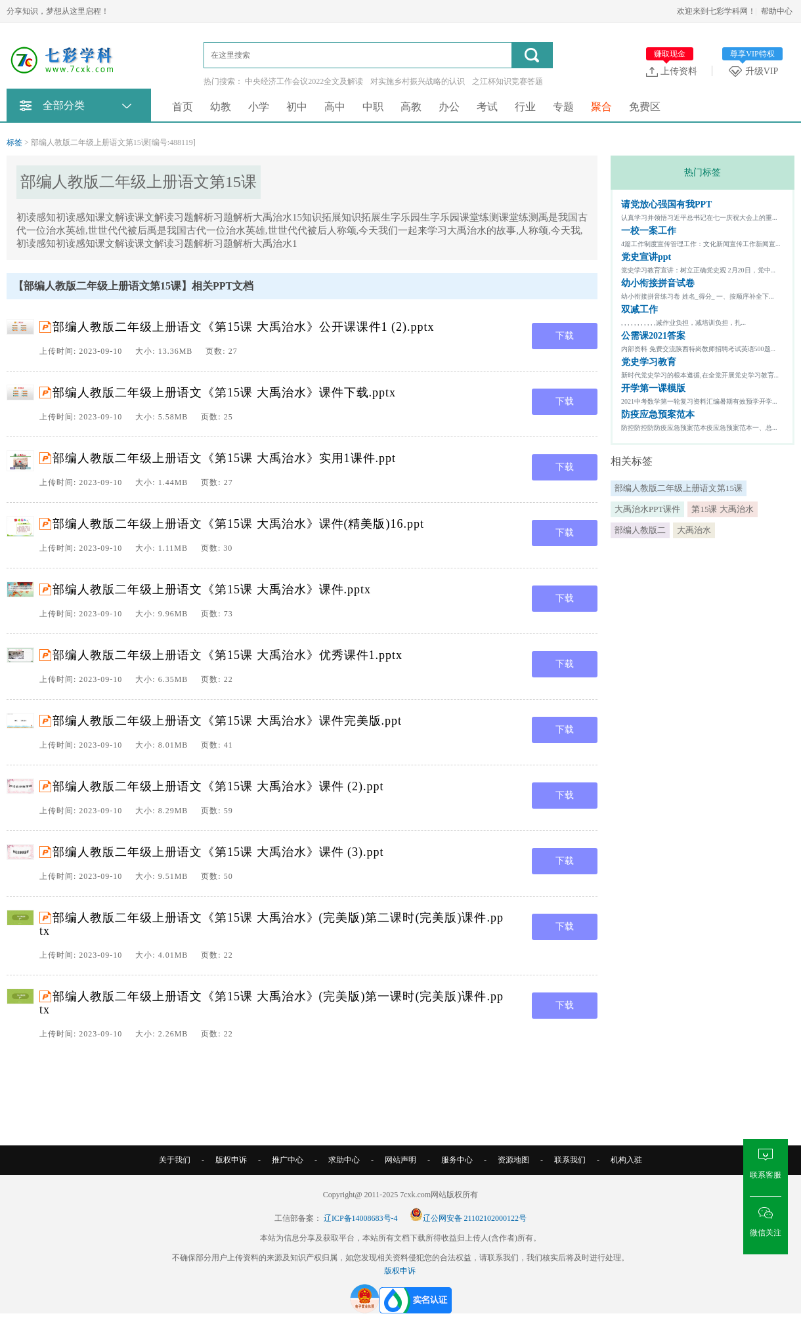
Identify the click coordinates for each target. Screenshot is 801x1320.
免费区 (644, 106)
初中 (296, 106)
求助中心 (344, 1159)
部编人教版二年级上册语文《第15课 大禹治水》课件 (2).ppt (218, 786)
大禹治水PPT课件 (647, 509)
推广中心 (287, 1159)
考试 (487, 106)
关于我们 (174, 1159)
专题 (563, 106)
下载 (564, 336)
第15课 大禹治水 (722, 509)
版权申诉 (231, 1159)
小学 (258, 106)
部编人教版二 (640, 530)
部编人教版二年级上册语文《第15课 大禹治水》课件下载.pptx (224, 392)
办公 (449, 106)
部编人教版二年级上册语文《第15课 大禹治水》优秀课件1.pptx (227, 655)
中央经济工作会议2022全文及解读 (304, 81)
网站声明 (400, 1159)
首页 (182, 106)
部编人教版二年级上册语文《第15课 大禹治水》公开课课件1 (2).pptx (244, 326)
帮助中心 (776, 11)
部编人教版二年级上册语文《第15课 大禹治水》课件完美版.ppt (227, 720)
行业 (525, 106)
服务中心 (457, 1159)
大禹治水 (694, 530)
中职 (372, 106)
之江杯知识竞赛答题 (507, 81)
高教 (411, 106)
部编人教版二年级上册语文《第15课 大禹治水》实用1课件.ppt (224, 458)
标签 (14, 142)
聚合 (601, 106)
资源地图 (513, 1159)
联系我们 (570, 1159)
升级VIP (756, 71)
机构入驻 (626, 1159)
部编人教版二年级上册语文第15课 (679, 488)
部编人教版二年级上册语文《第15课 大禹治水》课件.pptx (212, 589)
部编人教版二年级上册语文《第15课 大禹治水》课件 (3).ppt (218, 852)
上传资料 (671, 71)
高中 (334, 106)
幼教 (220, 106)
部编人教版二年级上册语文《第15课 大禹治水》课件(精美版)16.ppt (238, 523)
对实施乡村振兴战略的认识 (417, 81)
